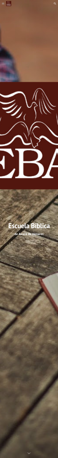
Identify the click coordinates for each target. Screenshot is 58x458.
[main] (29, 229)
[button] (3, 3)
